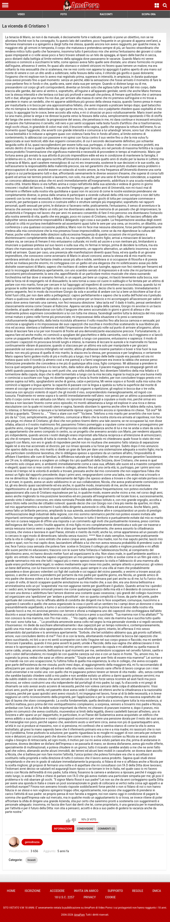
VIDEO (21, 14)
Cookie (110, 897)
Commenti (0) (106, 828)
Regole (137, 891)
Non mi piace (74, 820)
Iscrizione (33, 891)
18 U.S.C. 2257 (64, 897)
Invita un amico (86, 891)
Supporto (115, 891)
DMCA (156, 891)
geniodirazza (32, 842)
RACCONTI (106, 14)
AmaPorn (79, 914)
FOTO (63, 14)
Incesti (32, 860)
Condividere (85, 828)
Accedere (57, 891)
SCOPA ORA (148, 14)
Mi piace (68, 820)
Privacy (90, 897)
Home (11, 891)
